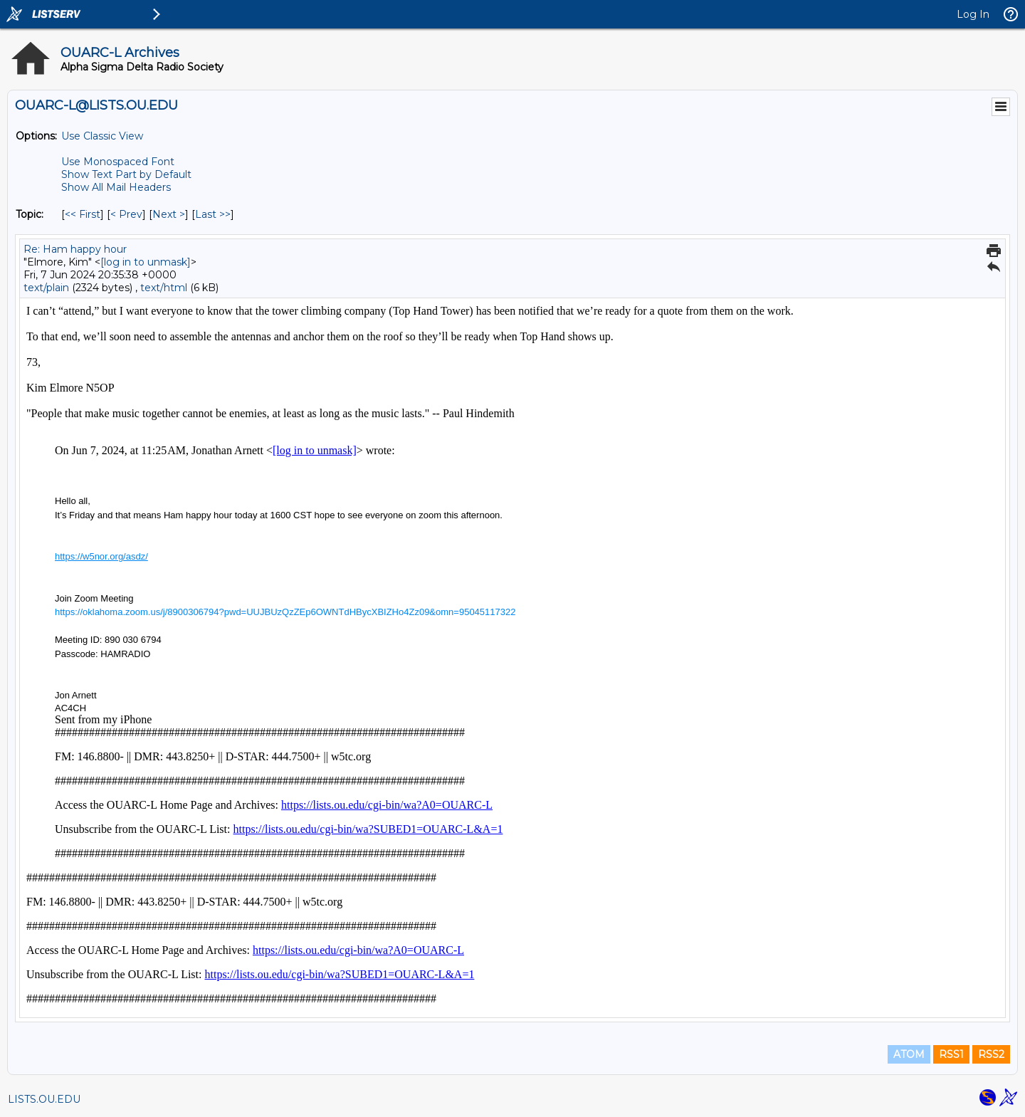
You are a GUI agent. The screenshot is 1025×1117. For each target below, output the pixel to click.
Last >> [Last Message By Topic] (213, 214)
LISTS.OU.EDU (44, 1099)
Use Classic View (102, 136)
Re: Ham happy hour (75, 249)
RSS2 (991, 1054)
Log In (973, 14)
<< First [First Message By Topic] (82, 214)
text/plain (46, 287)
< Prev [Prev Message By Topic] (126, 214)
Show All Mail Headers (116, 187)
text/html (163, 287)
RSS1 (951, 1054)
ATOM (909, 1054)
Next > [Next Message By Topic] (168, 214)
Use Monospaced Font (117, 161)
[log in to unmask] (145, 262)
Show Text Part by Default (126, 174)
